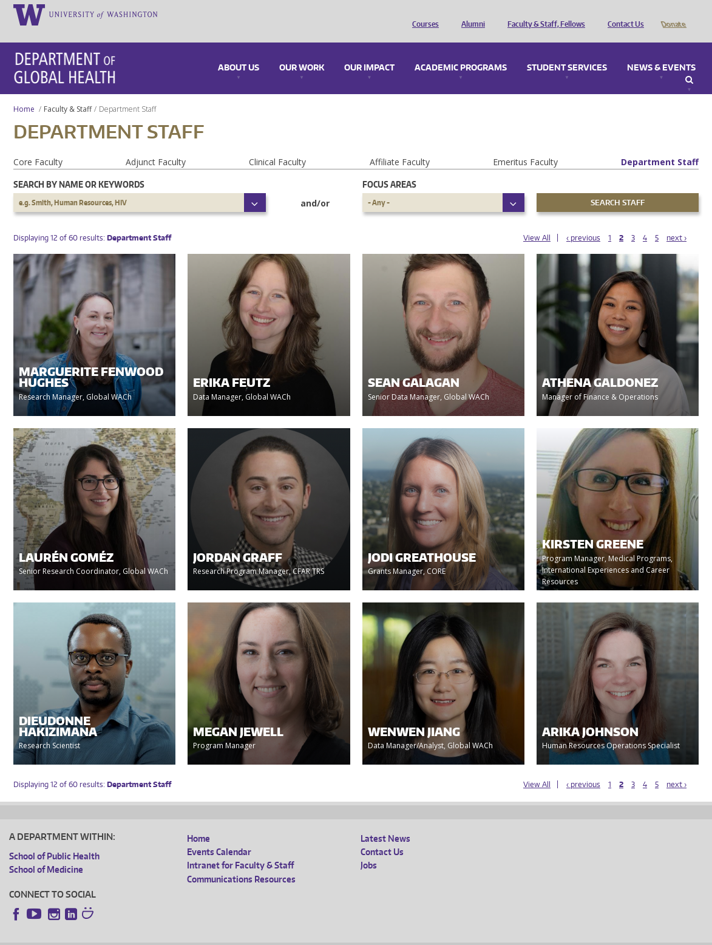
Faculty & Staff (68, 92)
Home (24, 92)
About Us (238, 51)
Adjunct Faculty (156, 145)
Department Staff (660, 145)
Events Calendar (219, 835)
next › (676, 220)
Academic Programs (461, 51)
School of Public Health (54, 839)
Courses (422, 14)
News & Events (661, 51)
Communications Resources (241, 862)
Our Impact (369, 51)
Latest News (385, 821)
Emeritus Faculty (525, 145)
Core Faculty (38, 145)
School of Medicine (46, 852)
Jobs (369, 848)
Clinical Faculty (277, 145)
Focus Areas (389, 167)
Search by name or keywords (78, 167)
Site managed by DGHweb (291, 935)
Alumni (470, 14)
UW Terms (219, 935)
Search (689, 63)
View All (537, 220)
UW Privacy (170, 935)
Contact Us (623, 14)
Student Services (567, 51)
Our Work (301, 51)
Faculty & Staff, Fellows (543, 14)
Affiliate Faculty (400, 145)
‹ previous (583, 220)
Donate (673, 14)
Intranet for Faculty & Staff (240, 848)
